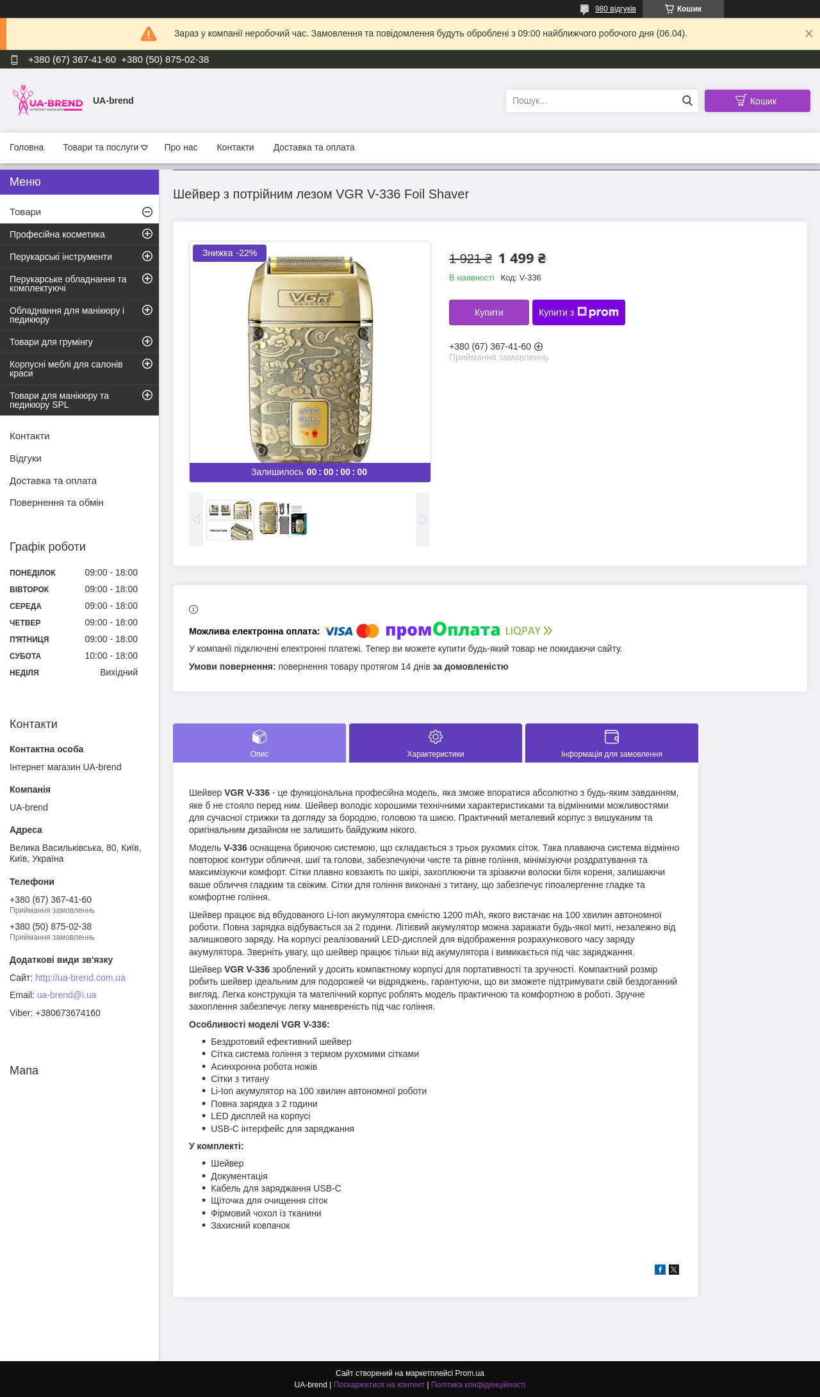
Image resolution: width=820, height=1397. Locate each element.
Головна (27, 147)
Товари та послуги (100, 147)
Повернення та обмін (57, 502)
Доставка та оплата (314, 147)
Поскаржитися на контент (379, 1384)
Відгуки (26, 458)
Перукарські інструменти (61, 257)
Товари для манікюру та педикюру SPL (59, 400)
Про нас (180, 147)
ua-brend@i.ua (67, 995)
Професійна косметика (57, 234)
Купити (489, 312)
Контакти (235, 147)
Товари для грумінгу (51, 342)
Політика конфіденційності (478, 1384)
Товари (25, 211)
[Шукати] (687, 101)
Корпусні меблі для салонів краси (66, 368)
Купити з (579, 312)
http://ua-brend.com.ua (80, 978)
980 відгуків (615, 8)
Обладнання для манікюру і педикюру (67, 315)
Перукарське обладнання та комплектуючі (68, 283)
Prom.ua (469, 1373)
